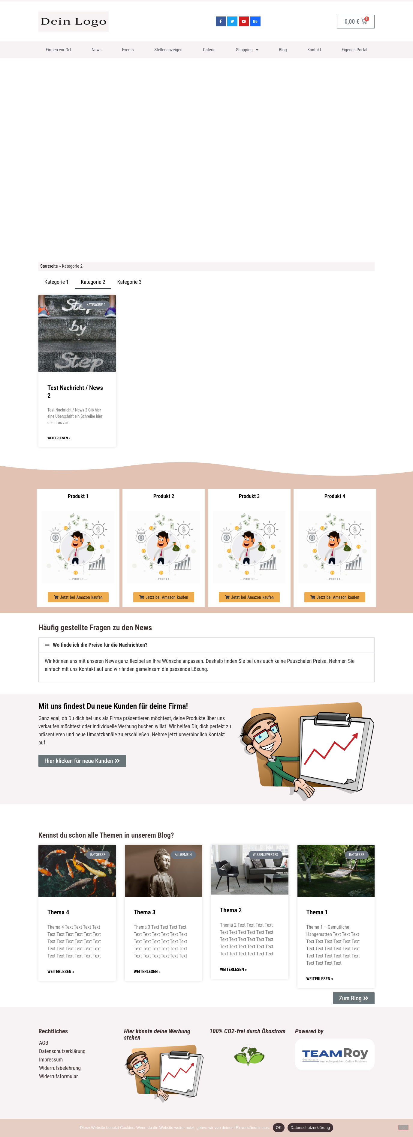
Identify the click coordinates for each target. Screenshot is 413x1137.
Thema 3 (145, 912)
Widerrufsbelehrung (60, 1068)
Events (128, 49)
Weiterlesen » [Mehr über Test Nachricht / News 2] (59, 438)
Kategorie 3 (129, 282)
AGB (43, 1043)
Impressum (51, 1059)
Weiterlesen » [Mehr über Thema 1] (319, 978)
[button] (78, 597)
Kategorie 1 (56, 282)
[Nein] (403, 1127)
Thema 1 (317, 912)
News (96, 49)
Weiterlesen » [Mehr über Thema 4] (60, 971)
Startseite (49, 266)
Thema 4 (58, 912)
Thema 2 (231, 910)
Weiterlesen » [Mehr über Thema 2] (233, 969)
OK (279, 1127)
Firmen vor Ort (58, 49)
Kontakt (314, 49)
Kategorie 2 (93, 282)
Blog (283, 49)
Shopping (247, 50)
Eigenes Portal (354, 49)
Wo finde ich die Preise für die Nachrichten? (100, 645)
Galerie (209, 49)
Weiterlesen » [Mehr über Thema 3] (147, 971)
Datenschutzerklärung (62, 1051)
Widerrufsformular (58, 1076)
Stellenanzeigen (168, 49)
